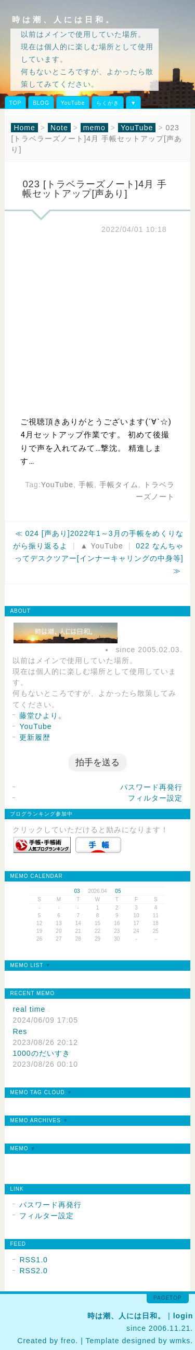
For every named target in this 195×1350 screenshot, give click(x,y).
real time (28, 1009)
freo (68, 1341)
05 (118, 891)
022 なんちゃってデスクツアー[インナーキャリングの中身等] (99, 552)
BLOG (41, 103)
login (183, 1316)
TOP (15, 103)
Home (24, 127)
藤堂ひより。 (42, 715)
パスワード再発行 (151, 787)
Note (59, 127)
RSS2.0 (33, 1270)
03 (77, 891)
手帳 (86, 484)
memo (94, 127)
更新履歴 (34, 737)
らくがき (107, 103)
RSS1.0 (33, 1260)
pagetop (167, 1298)
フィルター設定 (155, 798)
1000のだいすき (41, 1053)
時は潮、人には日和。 (64, 19)
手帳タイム (118, 484)
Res (19, 1031)
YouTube (73, 103)
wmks (180, 1341)
